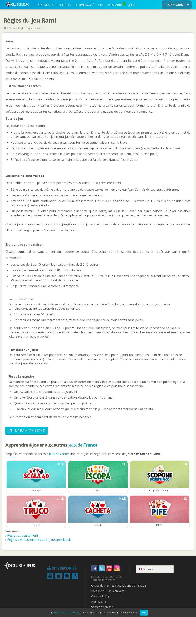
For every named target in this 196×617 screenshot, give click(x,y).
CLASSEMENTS (44, 5)
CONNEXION (178, 5)
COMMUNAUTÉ (84, 5)
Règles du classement (22, 535)
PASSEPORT (116, 4)
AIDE (101, 5)
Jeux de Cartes (59, 454)
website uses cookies (66, 612)
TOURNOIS (64, 5)
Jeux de (82, 445)
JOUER (132, 5)
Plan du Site (98, 601)
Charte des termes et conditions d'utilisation (118, 585)
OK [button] (144, 612)
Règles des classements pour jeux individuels (39, 539)
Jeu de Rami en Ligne (26, 430)
